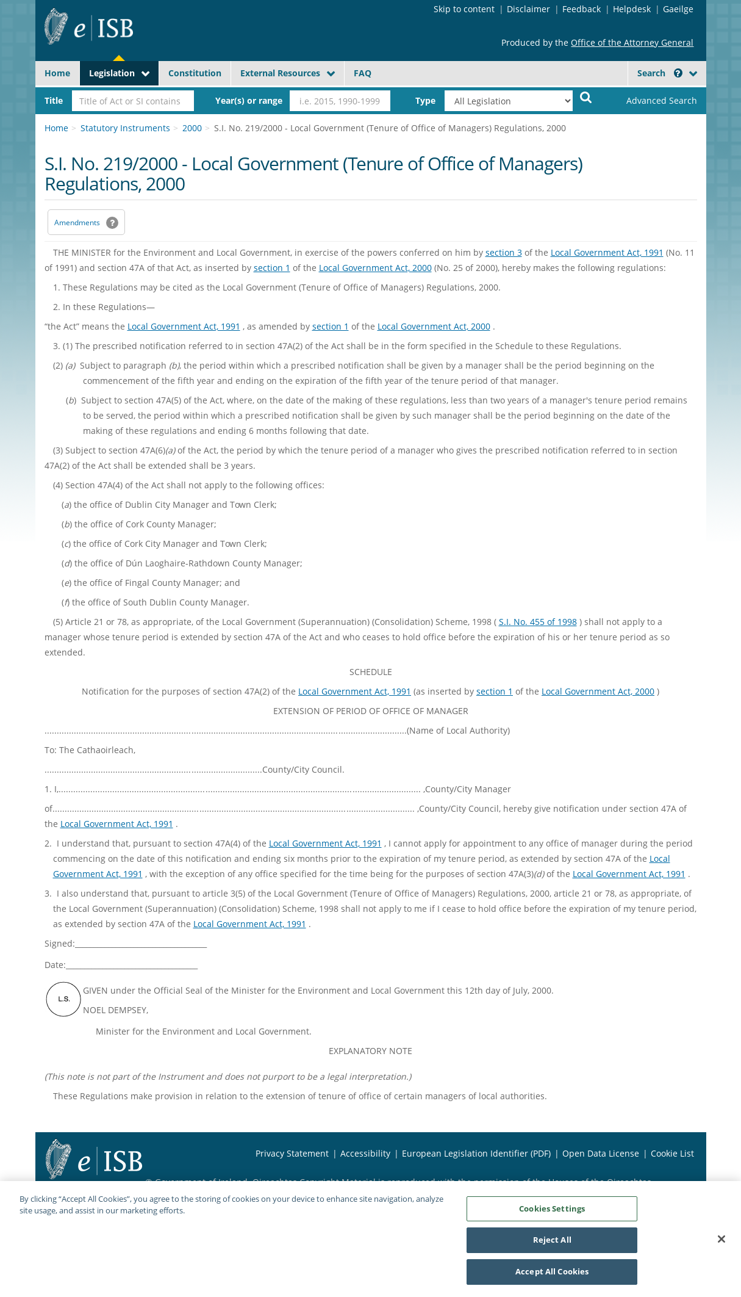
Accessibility (365, 1153)
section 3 (503, 252)
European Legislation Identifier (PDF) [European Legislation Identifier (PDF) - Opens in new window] (476, 1153)
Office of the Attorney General (632, 42)
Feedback (581, 9)
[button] (678, 73)
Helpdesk (632, 9)
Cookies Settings (552, 1213)
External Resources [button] (280, 73)
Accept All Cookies (552, 1277)
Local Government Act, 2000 (375, 267)
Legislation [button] (112, 73)
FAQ (362, 73)
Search (659, 73)
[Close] (721, 1244)
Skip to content (464, 9)
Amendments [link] (77, 222)
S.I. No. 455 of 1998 (538, 621)
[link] (651, 100)
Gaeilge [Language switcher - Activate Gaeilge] (678, 9)
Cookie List (672, 1153)
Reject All (552, 1245)
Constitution (194, 73)
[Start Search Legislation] (586, 96)
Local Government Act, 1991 (607, 252)
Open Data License (600, 1153)
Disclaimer (528, 9)
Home (57, 73)
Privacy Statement (292, 1153)
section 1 (272, 267)
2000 (192, 128)
